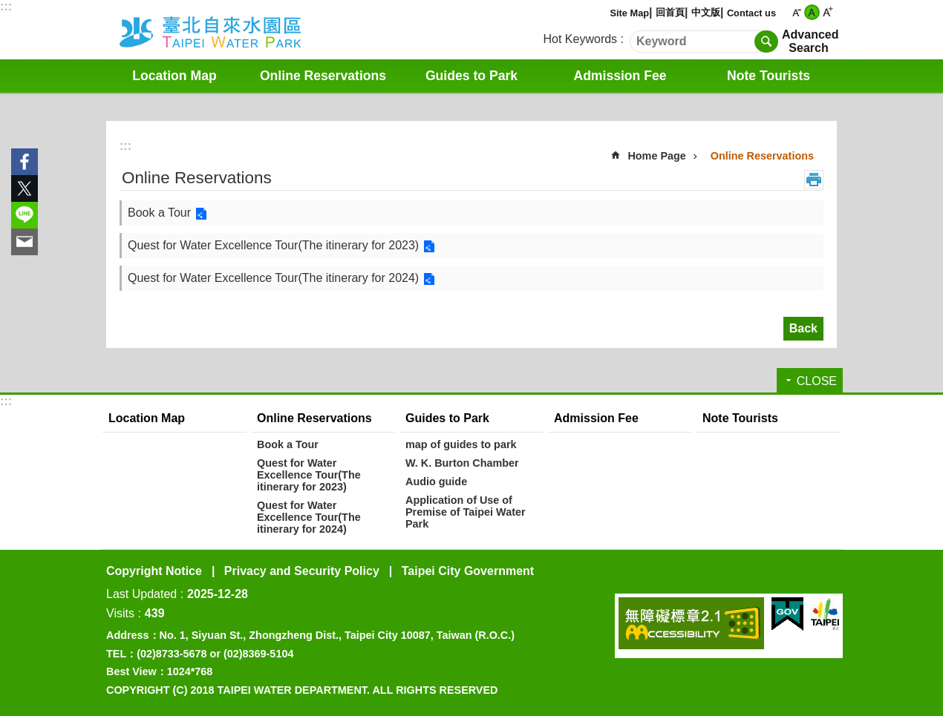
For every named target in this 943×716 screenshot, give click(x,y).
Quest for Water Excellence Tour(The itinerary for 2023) (273, 245)
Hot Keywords (581, 39)
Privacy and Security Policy (301, 571)
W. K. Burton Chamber (462, 463)
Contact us (751, 13)
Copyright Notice (154, 571)
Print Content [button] (813, 179)
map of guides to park (461, 444)
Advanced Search (808, 41)
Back (803, 328)
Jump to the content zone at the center (7, 7)
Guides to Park (471, 75)
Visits (120, 613)
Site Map (629, 13)
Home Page (656, 156)
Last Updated (141, 594)
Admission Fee (619, 75)
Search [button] (766, 41)
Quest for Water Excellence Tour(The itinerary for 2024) (273, 278)
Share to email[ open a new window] (24, 242)
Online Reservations (323, 75)
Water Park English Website (230, 29)
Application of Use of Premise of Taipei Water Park (465, 512)
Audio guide (436, 481)
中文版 (705, 12)
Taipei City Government (468, 571)
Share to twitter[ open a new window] (24, 188)
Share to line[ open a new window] (24, 215)
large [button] (827, 12)
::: (6, 6)
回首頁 (670, 12)
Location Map (174, 75)
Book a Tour (159, 212)
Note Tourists (768, 75)
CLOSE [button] (817, 381)
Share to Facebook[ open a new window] (24, 161)
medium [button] (812, 12)
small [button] (796, 12)
